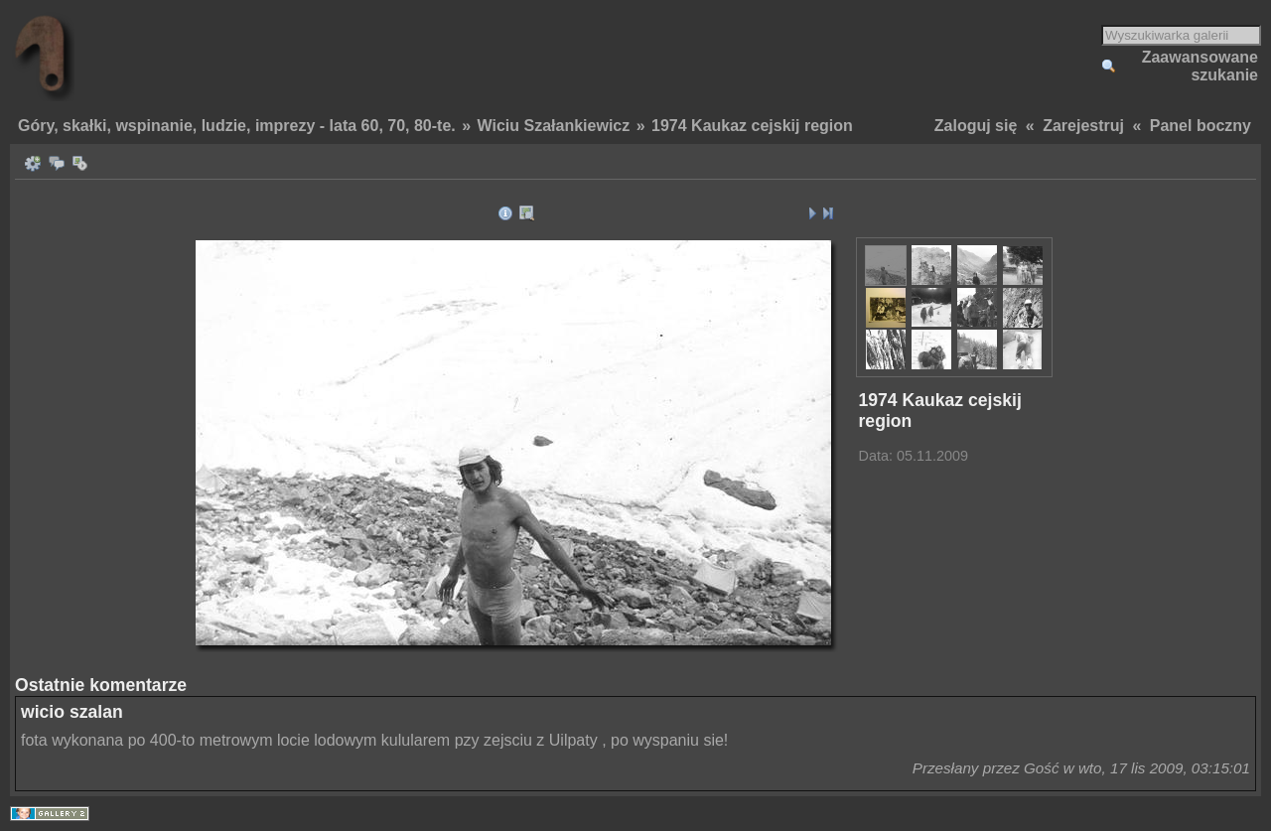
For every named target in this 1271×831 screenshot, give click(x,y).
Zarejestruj (1083, 125)
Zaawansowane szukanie (1200, 66)
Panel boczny (1200, 125)
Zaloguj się (976, 125)
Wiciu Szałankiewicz (554, 125)
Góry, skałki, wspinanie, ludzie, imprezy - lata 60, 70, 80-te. (237, 125)
